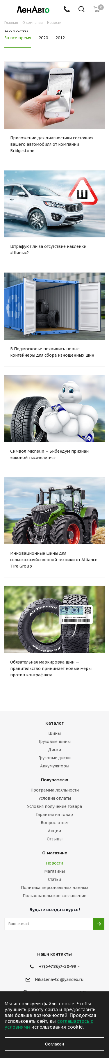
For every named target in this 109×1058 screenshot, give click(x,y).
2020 (43, 37)
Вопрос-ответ (55, 822)
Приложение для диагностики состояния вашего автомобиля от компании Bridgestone (51, 144)
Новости (54, 863)
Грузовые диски (54, 757)
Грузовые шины (55, 741)
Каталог (54, 723)
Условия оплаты (54, 798)
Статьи (54, 879)
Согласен (54, 1044)
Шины (54, 733)
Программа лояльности (55, 790)
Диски (54, 749)
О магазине (54, 853)
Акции (54, 830)
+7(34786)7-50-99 (57, 966)
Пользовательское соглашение (54, 895)
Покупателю (54, 780)
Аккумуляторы (54, 766)
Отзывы (54, 839)
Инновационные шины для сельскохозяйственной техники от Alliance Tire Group (53, 560)
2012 (60, 37)
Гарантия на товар (54, 814)
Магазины (54, 871)
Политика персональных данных (54, 887)
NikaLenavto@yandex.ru (59, 979)
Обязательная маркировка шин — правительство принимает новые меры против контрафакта (51, 668)
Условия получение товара (54, 806)
